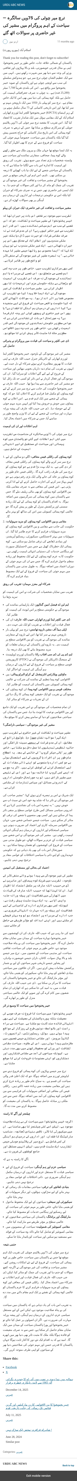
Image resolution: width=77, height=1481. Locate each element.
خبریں (9, 1394)
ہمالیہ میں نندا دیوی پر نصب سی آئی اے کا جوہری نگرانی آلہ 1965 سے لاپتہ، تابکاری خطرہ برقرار (39, 1381)
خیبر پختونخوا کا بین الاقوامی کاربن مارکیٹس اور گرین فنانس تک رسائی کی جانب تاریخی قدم (37, 1406)
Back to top (68, 1465)
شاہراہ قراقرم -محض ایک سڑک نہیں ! (29, 1429)
